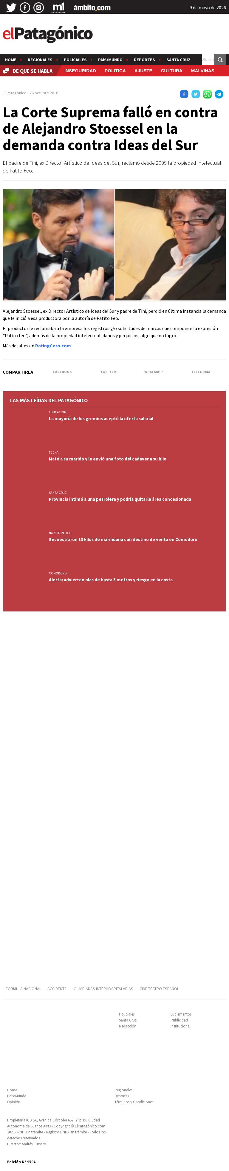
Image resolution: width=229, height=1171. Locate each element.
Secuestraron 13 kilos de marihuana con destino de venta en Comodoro (123, 539)
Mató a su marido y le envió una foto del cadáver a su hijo (107, 459)
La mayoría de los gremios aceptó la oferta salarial (101, 418)
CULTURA (171, 70)
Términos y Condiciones (133, 1101)
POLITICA (115, 70)
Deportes (144, 59)
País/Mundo (110, 59)
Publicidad (179, 1020)
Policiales (75, 59)
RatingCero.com (53, 346)
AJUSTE (143, 70)
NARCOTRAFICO (60, 533)
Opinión (13, 1101)
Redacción (127, 1026)
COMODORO (58, 573)
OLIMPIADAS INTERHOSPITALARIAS (103, 988)
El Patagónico (15, 92)
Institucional (181, 1026)
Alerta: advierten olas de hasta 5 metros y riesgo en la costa (111, 580)
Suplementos (181, 1014)
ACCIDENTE (57, 988)
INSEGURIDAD (80, 70)
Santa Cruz (178, 59)
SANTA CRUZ (58, 493)
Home (10, 59)
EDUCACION (57, 412)
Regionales (40, 59)
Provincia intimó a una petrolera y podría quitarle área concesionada (120, 499)
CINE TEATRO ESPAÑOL (159, 988)
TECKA (53, 452)
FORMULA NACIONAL (23, 988)
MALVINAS (202, 70)
